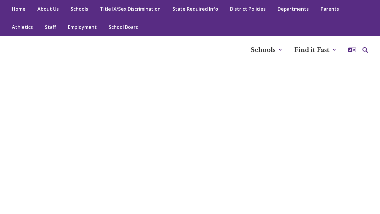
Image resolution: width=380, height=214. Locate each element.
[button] (266, 50)
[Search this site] (365, 50)
